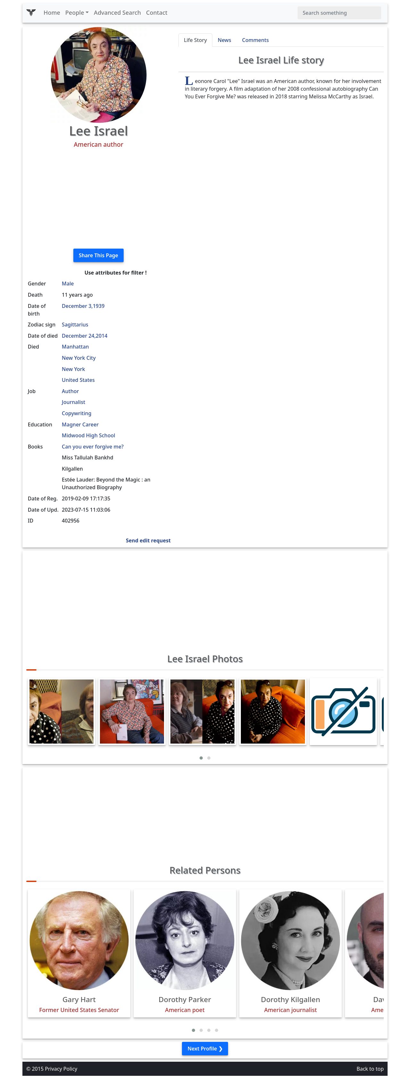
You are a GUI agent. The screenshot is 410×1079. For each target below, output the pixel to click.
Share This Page (98, 255)
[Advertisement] (98, 198)
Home (52, 12)
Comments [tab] (255, 40)
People (74, 12)
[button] (201, 758)
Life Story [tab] (195, 40)
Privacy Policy (61, 1068)
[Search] (339, 12)
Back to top (370, 1068)
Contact (157, 12)
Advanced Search (117, 12)
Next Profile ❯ (204, 1048)
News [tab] (224, 40)
